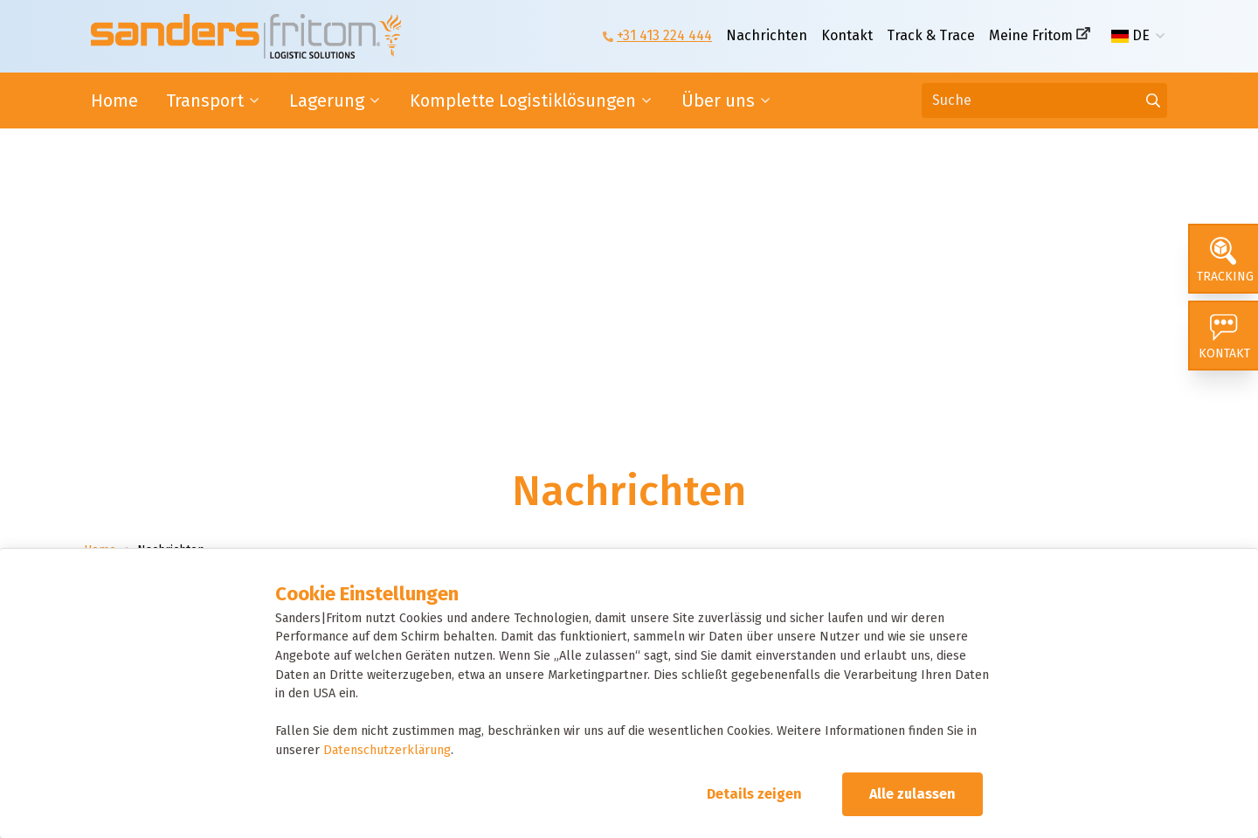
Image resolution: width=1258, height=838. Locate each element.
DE (1130, 36)
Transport (205, 100)
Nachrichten (766, 35)
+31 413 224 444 (664, 35)
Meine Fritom (1031, 35)
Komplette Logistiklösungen (523, 100)
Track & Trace (931, 35)
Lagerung (326, 100)
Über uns (718, 100)
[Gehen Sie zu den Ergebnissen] (1153, 100)
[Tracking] (1223, 259)
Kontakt (847, 35)
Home (114, 100)
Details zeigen (754, 794)
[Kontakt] (1223, 336)
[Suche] (1044, 100)
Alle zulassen (912, 794)
